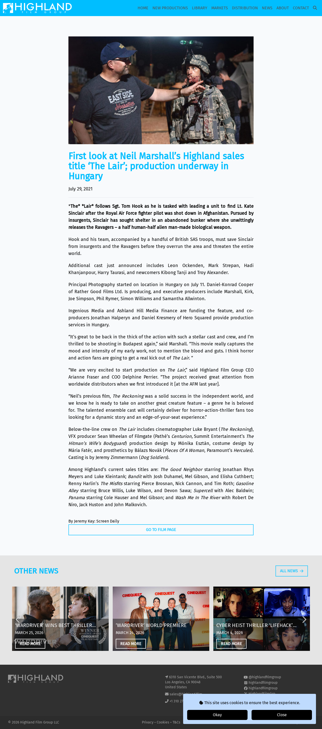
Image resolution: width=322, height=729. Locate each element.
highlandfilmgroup (263, 683)
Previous (18, 630)
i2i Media (306, 722)
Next (304, 630)
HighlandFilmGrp (262, 694)
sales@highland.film (186, 694)
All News (291, 581)
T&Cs (176, 722)
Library (199, 8)
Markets (219, 8)
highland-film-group (264, 699)
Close (282, 714)
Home (143, 8)
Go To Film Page (161, 529)
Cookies (163, 722)
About (282, 8)
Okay (217, 714)
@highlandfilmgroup (265, 677)
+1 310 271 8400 (181, 701)
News (267, 8)
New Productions (170, 8)
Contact (301, 8)
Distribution (245, 8)
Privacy (148, 722)
